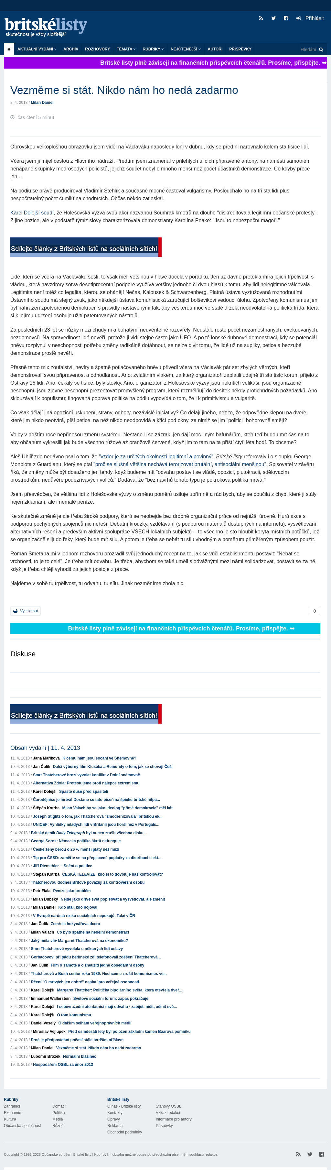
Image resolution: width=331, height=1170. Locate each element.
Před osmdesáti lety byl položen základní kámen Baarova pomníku (129, 1031)
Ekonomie (12, 1112)
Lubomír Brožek (45, 1056)
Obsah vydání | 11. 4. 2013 (45, 748)
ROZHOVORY (97, 49)
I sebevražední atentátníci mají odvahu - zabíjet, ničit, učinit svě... (117, 1006)
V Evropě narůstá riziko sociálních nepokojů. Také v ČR (84, 915)
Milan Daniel (42, 102)
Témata (126, 49)
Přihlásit (310, 18)
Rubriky (153, 49)
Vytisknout (25, 610)
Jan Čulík (41, 766)
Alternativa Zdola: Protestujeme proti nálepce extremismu (86, 783)
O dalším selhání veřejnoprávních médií (94, 1023)
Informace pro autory (174, 1119)
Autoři (215, 49)
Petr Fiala (41, 891)
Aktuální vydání (37, 49)
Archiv (70, 49)
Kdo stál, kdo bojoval (77, 907)
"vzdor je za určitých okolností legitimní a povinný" (156, 456)
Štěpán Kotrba (46, 808)
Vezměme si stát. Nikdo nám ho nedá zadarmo (98, 1048)
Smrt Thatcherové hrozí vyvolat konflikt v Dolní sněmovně (86, 775)
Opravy (113, 1119)
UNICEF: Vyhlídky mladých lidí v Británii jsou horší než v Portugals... (96, 824)
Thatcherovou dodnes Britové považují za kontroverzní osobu (87, 882)
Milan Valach (42, 932)
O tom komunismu (74, 1015)
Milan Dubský (45, 899)
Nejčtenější (186, 49)
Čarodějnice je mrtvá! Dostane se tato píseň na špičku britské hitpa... (96, 799)
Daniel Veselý (43, 1023)
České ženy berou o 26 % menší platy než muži (76, 849)
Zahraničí (12, 1106)
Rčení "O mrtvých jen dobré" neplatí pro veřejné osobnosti (85, 982)
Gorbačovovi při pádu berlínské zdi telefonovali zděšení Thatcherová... (96, 957)
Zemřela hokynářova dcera (75, 924)
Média (57, 1119)
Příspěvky (240, 49)
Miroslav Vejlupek (49, 1031)
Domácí (59, 1106)
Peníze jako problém (72, 891)
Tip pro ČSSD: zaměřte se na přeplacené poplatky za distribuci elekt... (97, 858)
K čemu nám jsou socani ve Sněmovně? (99, 758)
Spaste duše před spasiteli (83, 791)
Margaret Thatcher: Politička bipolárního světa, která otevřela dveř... (119, 990)
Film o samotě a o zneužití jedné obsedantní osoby (97, 965)
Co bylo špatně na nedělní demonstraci (93, 932)
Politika (58, 1112)
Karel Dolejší (45, 791)
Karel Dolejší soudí (32, 212)
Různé (58, 1125)
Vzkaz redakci (168, 1112)
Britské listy (49, 27)
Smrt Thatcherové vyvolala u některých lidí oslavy (77, 948)
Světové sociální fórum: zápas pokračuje (110, 998)
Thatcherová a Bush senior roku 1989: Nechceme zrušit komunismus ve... (98, 973)
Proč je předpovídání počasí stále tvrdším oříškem (77, 1040)
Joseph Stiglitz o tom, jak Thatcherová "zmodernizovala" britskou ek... (98, 816)
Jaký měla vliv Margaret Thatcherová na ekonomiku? (79, 940)
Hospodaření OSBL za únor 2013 (63, 1064)
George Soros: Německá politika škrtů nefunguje (76, 841)
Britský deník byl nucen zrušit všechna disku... (88, 833)
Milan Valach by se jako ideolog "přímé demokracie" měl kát (117, 808)
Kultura (10, 1119)
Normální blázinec (79, 1056)
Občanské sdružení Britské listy (66, 1154)
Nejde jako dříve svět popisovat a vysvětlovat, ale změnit (113, 899)
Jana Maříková (46, 758)
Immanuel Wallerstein (50, 998)
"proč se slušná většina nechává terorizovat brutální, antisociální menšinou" (179, 464)
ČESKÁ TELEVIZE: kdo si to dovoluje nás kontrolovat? (112, 874)
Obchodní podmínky (124, 1132)
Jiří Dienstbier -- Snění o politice (62, 866)
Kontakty (115, 1112)
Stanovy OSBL (168, 1106)
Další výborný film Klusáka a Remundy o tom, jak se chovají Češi (113, 766)
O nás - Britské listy (124, 1106)
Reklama (115, 1125)
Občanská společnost (22, 1125)
